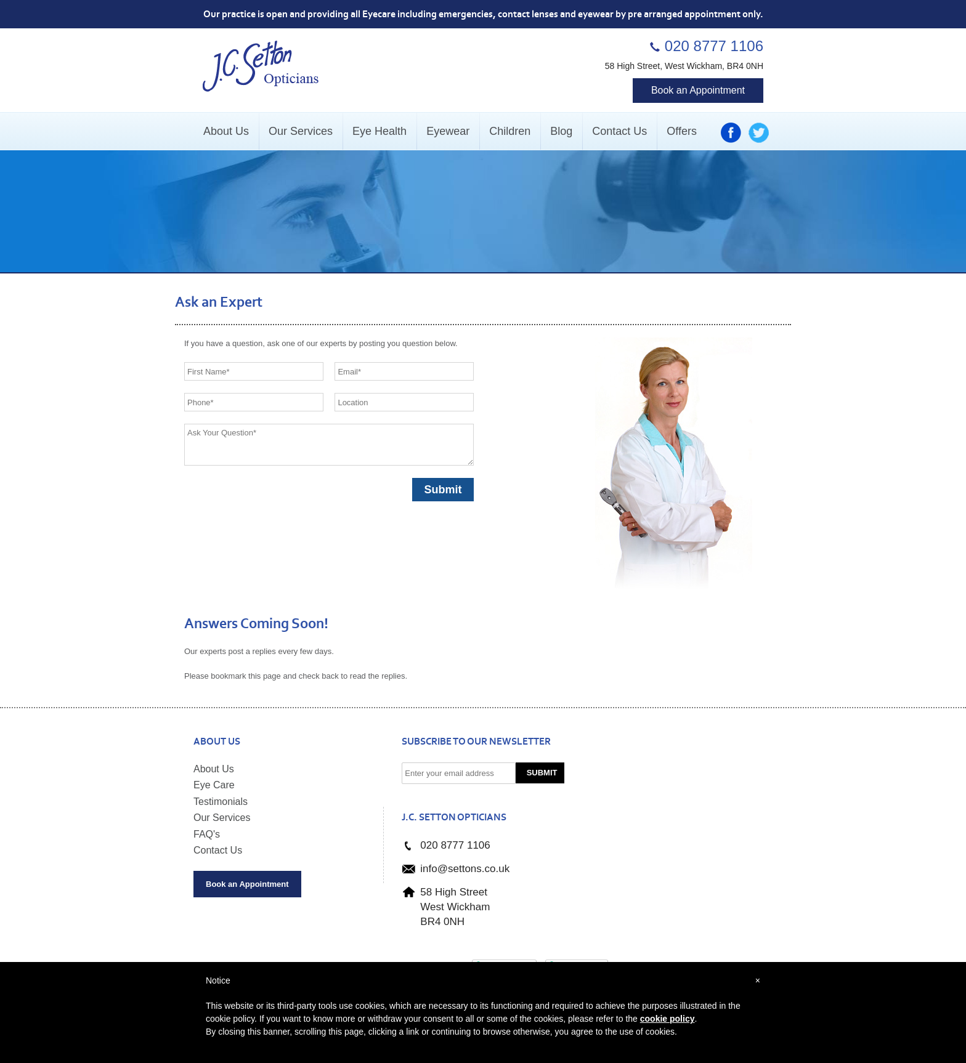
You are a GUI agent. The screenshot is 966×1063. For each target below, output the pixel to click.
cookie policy (667, 1019)
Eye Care (214, 785)
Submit (542, 772)
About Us (213, 769)
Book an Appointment (698, 90)
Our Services (221, 817)
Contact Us (217, 850)
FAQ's (206, 834)
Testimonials (220, 801)
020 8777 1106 (714, 46)
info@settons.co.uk (464, 869)
